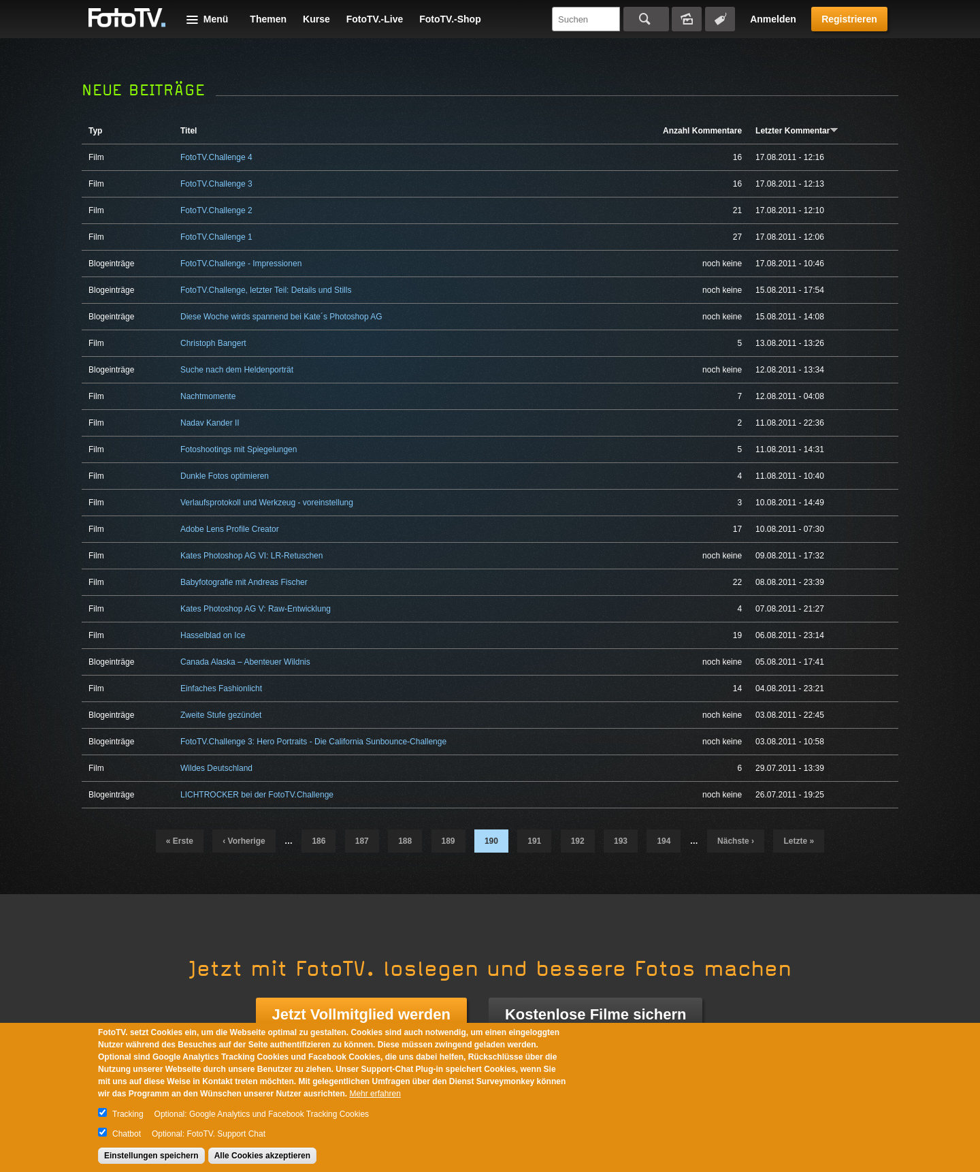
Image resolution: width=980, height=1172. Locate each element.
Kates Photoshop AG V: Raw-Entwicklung (255, 609)
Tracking (128, 1114)
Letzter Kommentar (796, 131)
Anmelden (773, 19)
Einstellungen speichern (151, 1155)
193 (620, 841)
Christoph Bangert (213, 343)
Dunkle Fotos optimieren (224, 476)
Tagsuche (720, 19)
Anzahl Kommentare (702, 131)
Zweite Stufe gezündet (220, 715)
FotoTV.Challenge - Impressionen (240, 263)
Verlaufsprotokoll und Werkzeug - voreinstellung (266, 502)
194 (663, 841)
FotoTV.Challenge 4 (216, 157)
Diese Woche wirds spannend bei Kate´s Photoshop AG (281, 316)
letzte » (798, 841)
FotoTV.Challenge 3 (216, 184)
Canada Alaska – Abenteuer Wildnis (245, 662)
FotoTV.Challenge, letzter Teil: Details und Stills (265, 290)
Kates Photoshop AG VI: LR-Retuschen (251, 555)
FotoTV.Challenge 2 (216, 210)
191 (534, 841)
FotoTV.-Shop (449, 19)
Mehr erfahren (374, 1093)
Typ (95, 131)
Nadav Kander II (210, 423)
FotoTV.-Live (375, 19)
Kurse (316, 19)
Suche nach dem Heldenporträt (236, 370)
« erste (179, 841)
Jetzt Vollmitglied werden (361, 1014)
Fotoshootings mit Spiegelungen (238, 449)
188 (405, 841)
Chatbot (126, 1134)
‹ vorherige (244, 841)
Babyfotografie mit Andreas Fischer (244, 582)
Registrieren (849, 19)
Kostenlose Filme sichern (596, 1014)
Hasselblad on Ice (212, 635)
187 (362, 841)
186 (318, 841)
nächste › (735, 841)
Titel (188, 131)
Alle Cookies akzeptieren (262, 1155)
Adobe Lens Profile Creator (229, 529)
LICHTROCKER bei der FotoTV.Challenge (256, 794)
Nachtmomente (207, 396)
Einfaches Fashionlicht (221, 688)
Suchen (646, 19)
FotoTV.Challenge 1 (216, 237)
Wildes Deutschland (216, 768)
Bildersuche (687, 19)
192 (578, 841)
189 (448, 841)
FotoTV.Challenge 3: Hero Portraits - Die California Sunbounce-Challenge (313, 741)
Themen (268, 19)
